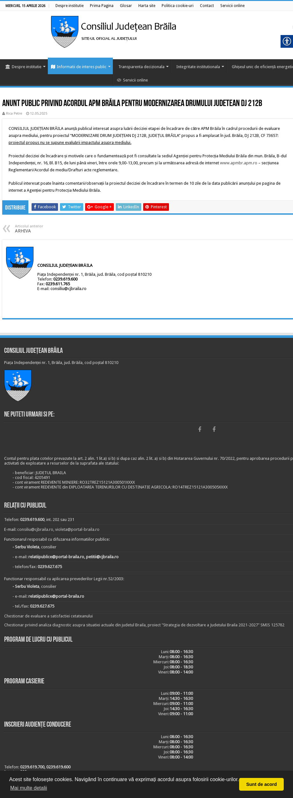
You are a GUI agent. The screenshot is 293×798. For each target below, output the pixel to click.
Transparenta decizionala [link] (141, 66)
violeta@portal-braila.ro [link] (77, 529)
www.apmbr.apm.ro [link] (238, 162)
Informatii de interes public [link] (78, 66)
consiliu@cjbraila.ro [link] (68, 288)
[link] (69, 6)
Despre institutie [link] (23, 66)
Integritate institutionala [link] (198, 66)
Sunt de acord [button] (261, 784)
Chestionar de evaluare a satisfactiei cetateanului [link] (48, 616)
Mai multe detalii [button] (28, 788)
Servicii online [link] (132, 80)
